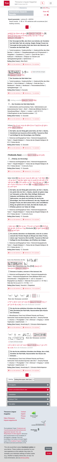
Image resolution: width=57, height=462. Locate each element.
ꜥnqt (32, 184)
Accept (49, 453)
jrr (48, 182)
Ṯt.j (42, 33)
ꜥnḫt (9, 182)
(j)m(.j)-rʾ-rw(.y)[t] (14, 38)
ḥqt (37, 125)
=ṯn (16, 228)
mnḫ (17, 184)
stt (24, 184)
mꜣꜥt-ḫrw (14, 186)
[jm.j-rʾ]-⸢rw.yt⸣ (35, 302)
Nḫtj (34, 100)
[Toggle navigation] (50, 3)
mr (25, 226)
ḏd (14, 228)
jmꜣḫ (24, 182)
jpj (22, 127)
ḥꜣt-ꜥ (31, 182)
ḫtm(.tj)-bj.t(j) (12, 36)
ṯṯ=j (9, 186)
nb (9, 184)
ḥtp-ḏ (15, 125)
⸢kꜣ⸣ (10, 302)
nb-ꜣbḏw (42, 178)
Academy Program (16, 441)
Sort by (11, 379)
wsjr (22, 125)
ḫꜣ (31, 125)
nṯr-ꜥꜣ (37, 178)
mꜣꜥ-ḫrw (17, 230)
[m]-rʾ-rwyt (32, 155)
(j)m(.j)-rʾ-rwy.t (21, 268)
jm (14, 182)
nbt (40, 180)
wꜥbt (46, 180)
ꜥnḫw (10, 226)
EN (41, 8)
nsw (18, 125)
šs (31, 180)
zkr (11, 228)
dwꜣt (44, 226)
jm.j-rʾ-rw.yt (32, 345)
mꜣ (31, 226)
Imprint (23, 414)
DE (44, 8)
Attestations (23, 8)
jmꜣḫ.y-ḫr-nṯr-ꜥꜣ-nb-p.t (36, 36)
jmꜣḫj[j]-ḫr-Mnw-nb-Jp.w (17, 33)
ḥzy (20, 184)
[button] (46, 11)
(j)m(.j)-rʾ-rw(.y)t (35, 33)
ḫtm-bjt (35, 182)
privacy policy (25, 458)
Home (9, 8)
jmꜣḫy (10, 127)
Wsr (23, 75)
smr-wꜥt (41, 182)
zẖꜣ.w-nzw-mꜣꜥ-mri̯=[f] (22, 302)
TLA (7, 3)
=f (11, 184)
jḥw (22, 180)
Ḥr (28, 268)
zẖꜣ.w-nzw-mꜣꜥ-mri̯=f (19, 345)
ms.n (47, 184)
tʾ (34, 125)
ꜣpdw (25, 180)
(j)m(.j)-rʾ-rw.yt (15, 75)
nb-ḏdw (27, 125)
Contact (23, 412)
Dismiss (48, 448)
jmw (14, 226)
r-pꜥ (28, 182)
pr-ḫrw (13, 180)
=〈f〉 (9, 180)
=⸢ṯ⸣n (28, 226)
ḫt (38, 180)
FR (47, 8)
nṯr (12, 182)
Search (15, 8)
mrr (27, 184)
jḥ (42, 125)
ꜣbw (20, 226)
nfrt (43, 180)
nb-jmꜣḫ (42, 155)
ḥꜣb (9, 228)
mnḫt (35, 180)
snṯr (29, 180)
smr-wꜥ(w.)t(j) (23, 36)
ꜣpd (45, 125)
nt (47, 226)
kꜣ (20, 182)
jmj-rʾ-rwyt (16, 127)
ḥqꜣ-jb (38, 226)
